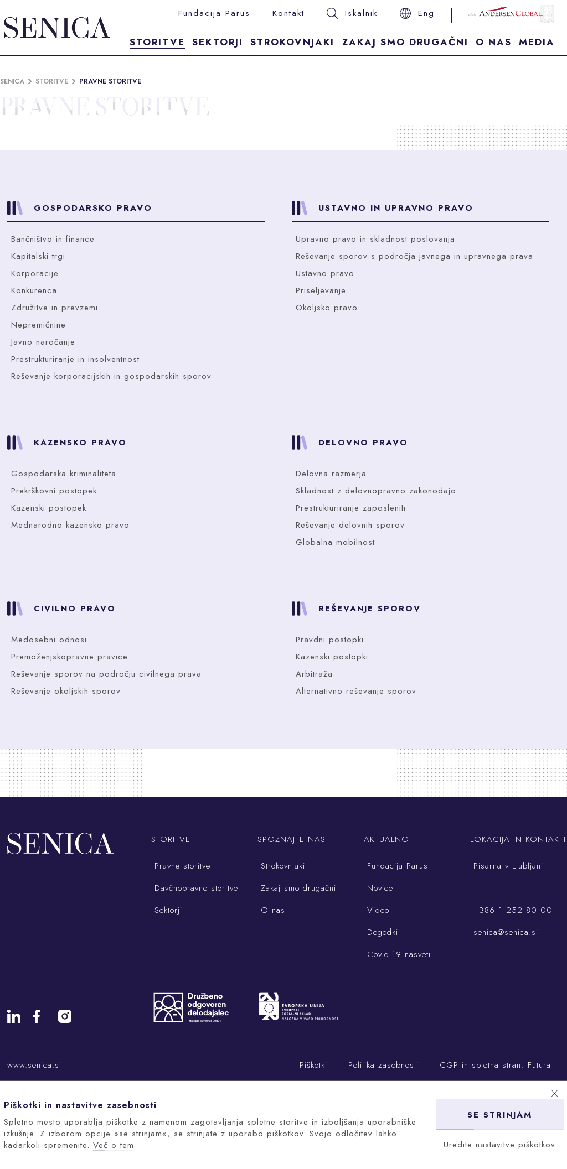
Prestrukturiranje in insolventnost (75, 359)
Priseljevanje (321, 290)
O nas (494, 42)
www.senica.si (34, 1065)
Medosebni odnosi (49, 639)
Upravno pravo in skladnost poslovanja (375, 239)
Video (376, 910)
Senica (12, 81)
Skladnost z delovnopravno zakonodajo (376, 491)
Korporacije (35, 273)
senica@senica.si (504, 932)
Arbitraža (314, 674)
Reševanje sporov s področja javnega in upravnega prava (414, 256)
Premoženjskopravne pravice (69, 657)
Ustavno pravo (325, 273)
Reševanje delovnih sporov (350, 525)
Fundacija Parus (214, 13)
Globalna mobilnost (335, 542)
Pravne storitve (110, 81)
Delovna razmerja (331, 473)
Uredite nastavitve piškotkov (499, 1145)
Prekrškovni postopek (54, 491)
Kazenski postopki (332, 657)
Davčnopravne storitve (194, 888)
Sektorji (217, 42)
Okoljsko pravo (327, 308)
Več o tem (113, 1145)
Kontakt (288, 13)
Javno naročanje (43, 342)
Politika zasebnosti (383, 1065)
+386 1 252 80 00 (511, 910)
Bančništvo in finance (53, 239)
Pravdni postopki (330, 639)
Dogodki (381, 932)
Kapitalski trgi (38, 256)
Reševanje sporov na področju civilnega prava (106, 674)
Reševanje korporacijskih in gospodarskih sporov (111, 376)
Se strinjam (499, 1115)
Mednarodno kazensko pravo (70, 525)
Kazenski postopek (48, 508)
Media (537, 42)
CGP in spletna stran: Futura (495, 1065)
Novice (378, 888)
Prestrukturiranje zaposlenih (351, 508)
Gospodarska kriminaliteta (63, 473)
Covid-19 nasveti (397, 954)
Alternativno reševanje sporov (356, 691)
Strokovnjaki (292, 42)
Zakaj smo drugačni (405, 42)
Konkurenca (34, 290)
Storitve (157, 42)
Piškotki (313, 1065)
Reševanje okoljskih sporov (66, 691)
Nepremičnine (38, 325)
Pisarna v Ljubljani (506, 866)
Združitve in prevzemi (54, 308)
